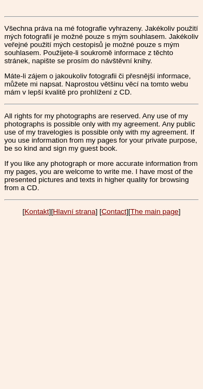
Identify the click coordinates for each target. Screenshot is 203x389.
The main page (154, 211)
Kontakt (36, 211)
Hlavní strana (74, 211)
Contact (113, 211)
